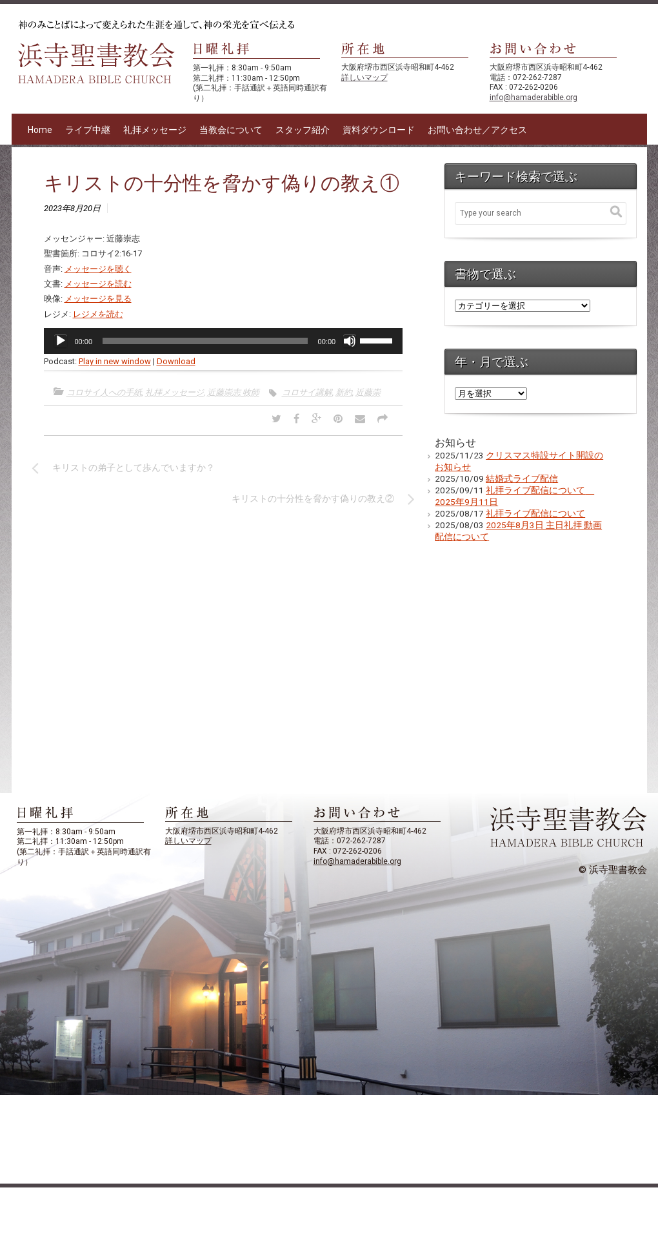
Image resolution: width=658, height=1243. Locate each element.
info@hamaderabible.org (533, 97)
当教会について (231, 130)
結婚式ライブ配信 (522, 478)
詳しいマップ (364, 77)
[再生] (60, 340)
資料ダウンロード (379, 130)
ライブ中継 (87, 130)
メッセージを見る (98, 298)
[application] (223, 341)
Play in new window (115, 361)
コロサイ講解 (307, 392)
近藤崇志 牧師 (233, 392)
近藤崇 (368, 392)
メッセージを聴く (98, 269)
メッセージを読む (98, 284)
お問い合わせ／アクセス (477, 130)
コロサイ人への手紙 (104, 392)
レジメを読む (98, 314)
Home (40, 130)
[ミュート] (349, 340)
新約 (343, 392)
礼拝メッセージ (154, 130)
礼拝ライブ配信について (535, 513)
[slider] (205, 341)
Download (176, 361)
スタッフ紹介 (302, 130)
